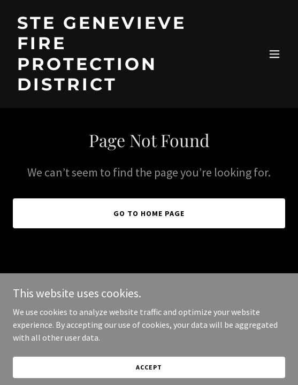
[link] (108, 87)
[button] (274, 54)
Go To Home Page (149, 213)
